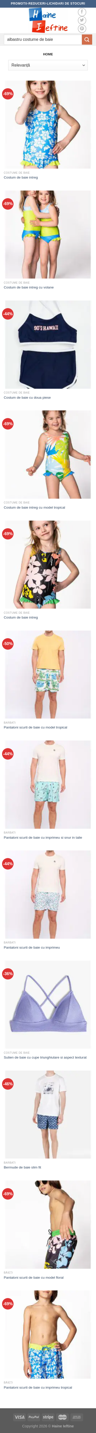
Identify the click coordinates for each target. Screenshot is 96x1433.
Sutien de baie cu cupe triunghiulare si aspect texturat (45, 1057)
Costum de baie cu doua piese (27, 397)
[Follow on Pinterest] (82, 28)
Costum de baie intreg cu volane (29, 287)
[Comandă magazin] (48, 65)
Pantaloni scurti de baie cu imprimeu (32, 947)
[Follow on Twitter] (82, 20)
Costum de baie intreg (21, 177)
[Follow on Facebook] (82, 12)
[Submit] (87, 39)
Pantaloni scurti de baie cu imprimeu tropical (38, 1387)
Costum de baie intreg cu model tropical (34, 507)
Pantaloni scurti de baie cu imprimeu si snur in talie (43, 837)
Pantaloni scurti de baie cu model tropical (35, 727)
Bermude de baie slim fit (22, 1167)
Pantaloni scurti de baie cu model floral (34, 1277)
